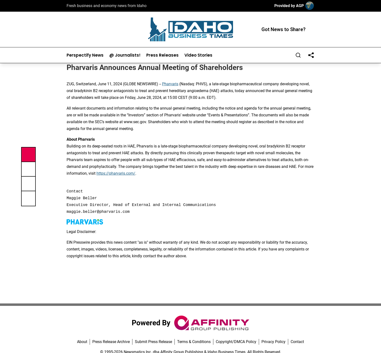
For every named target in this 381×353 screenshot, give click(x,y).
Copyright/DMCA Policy (236, 341)
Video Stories (198, 55)
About (82, 341)
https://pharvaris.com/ (115, 173)
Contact (297, 341)
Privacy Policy (273, 341)
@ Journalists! (124, 55)
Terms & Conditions (194, 341)
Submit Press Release (153, 341)
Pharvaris (170, 84)
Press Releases (162, 55)
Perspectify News (85, 55)
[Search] (298, 55)
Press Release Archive (111, 341)
